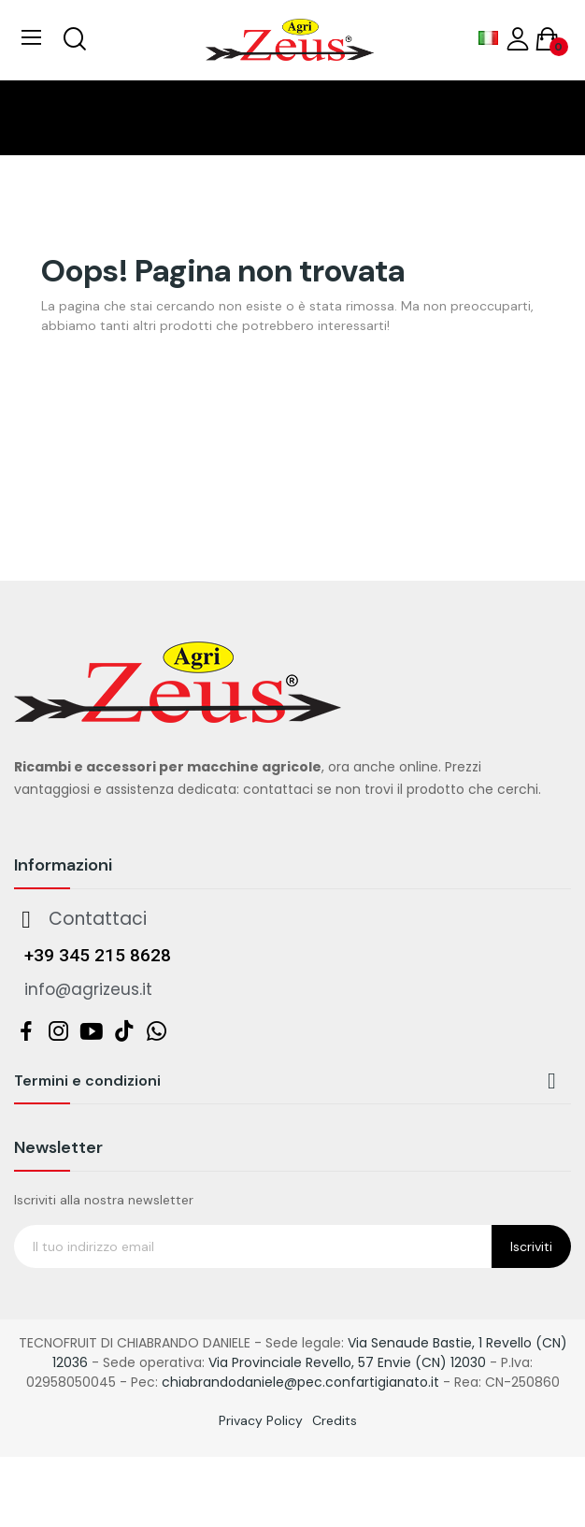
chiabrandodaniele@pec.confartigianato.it (300, 1382)
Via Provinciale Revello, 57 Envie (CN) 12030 (347, 1362)
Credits (334, 1420)
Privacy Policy (261, 1420)
